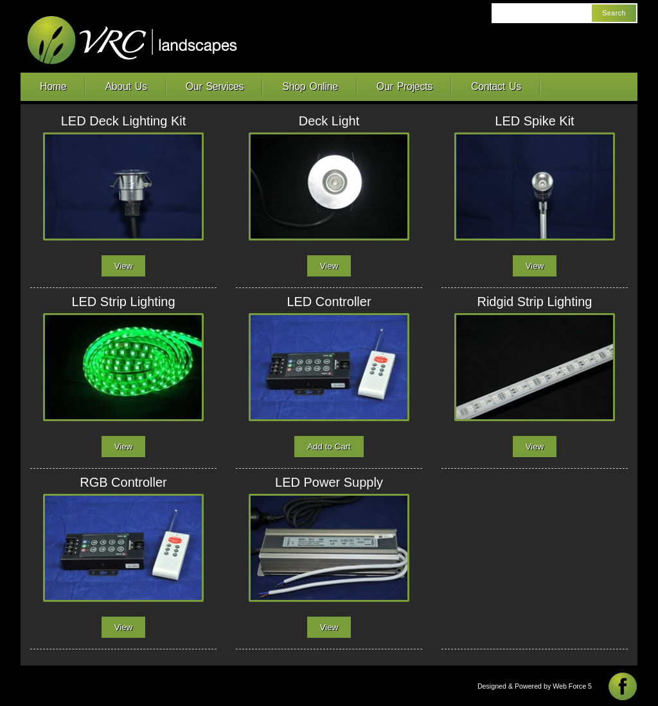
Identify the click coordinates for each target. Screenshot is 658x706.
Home (53, 86)
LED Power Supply (329, 482)
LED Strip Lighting (123, 301)
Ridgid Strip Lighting (534, 301)
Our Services (215, 86)
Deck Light (329, 121)
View (123, 266)
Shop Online (310, 86)
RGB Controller (123, 482)
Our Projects (404, 86)
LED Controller (329, 301)
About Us (126, 86)
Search (614, 13)
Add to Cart (328, 446)
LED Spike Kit (534, 121)
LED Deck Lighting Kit (123, 121)
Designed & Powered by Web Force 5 (534, 686)
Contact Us (496, 86)
